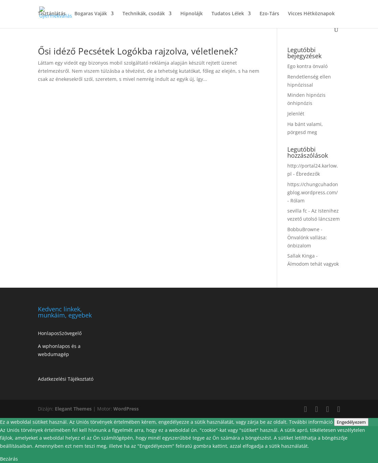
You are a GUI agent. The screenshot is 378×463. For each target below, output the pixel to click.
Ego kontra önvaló (307, 66)
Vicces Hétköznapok (311, 14)
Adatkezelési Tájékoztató (65, 379)
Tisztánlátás (52, 14)
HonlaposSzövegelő (60, 333)
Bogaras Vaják (90, 14)
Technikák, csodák (144, 14)
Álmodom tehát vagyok (313, 264)
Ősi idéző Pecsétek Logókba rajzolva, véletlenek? (138, 51)
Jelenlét (295, 113)
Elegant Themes (73, 408)
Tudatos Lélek (228, 14)
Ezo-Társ (269, 14)
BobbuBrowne (303, 229)
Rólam (297, 200)
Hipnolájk (191, 14)
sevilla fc (297, 210)
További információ (311, 422)
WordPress (126, 408)
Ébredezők (308, 174)
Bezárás (9, 459)
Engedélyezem (351, 422)
